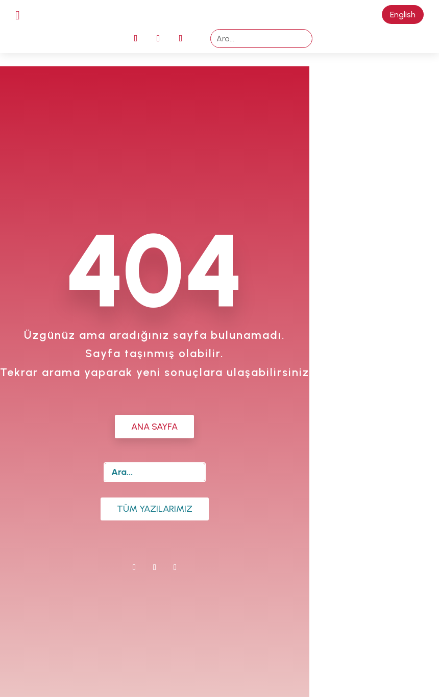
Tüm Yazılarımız (154, 508)
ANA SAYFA (154, 426)
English (403, 14)
